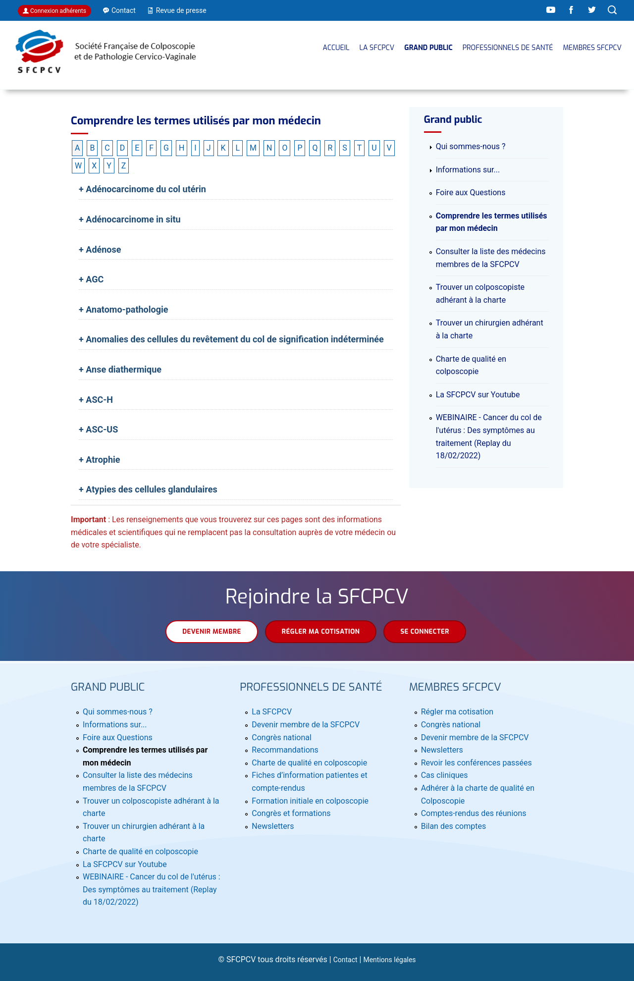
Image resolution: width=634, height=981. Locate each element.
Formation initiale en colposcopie (310, 801)
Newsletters (273, 826)
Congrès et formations (291, 813)
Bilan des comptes (453, 826)
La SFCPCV (376, 48)
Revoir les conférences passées (476, 762)
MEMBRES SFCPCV (592, 48)
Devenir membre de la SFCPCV (306, 724)
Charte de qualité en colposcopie (140, 851)
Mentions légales (389, 960)
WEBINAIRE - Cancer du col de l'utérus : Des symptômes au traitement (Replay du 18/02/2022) (151, 889)
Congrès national (282, 737)
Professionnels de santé (508, 48)
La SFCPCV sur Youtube (478, 394)
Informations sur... (468, 169)
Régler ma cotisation (321, 631)
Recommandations (285, 750)
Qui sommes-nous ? (471, 146)
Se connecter (424, 631)
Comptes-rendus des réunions (474, 813)
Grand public (428, 48)
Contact (345, 960)
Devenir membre (211, 631)
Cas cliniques (444, 775)
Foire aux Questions (471, 192)
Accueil (336, 48)
